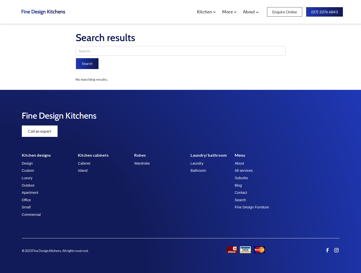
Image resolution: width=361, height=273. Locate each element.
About (239, 163)
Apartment (30, 193)
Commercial (31, 215)
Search (240, 200)
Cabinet (84, 163)
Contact (241, 193)
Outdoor (28, 185)
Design (27, 163)
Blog (238, 185)
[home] (61, 12)
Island (82, 171)
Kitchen (204, 11)
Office (26, 200)
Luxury (27, 178)
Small (26, 207)
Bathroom (198, 171)
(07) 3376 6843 (324, 11)
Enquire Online (284, 11)
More (227, 11)
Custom (28, 171)
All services (244, 171)
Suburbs (241, 178)
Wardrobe (142, 163)
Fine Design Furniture (252, 207)
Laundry (197, 163)
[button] (207, 12)
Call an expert (39, 131)
